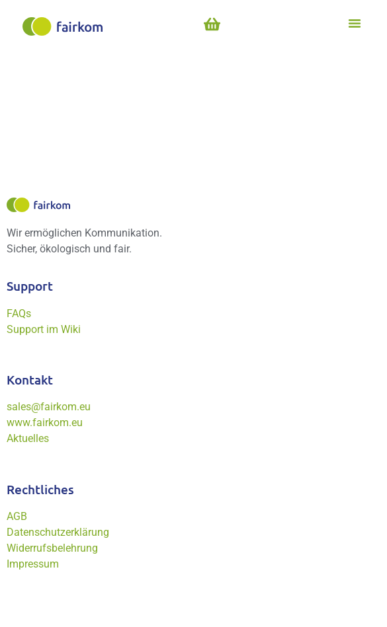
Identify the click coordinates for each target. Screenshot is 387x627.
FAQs (19, 313)
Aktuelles (28, 438)
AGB (17, 516)
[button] (355, 23)
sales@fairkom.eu (49, 406)
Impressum (33, 564)
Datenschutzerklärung (58, 532)
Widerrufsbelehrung (52, 548)
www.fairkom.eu (45, 422)
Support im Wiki (44, 329)
